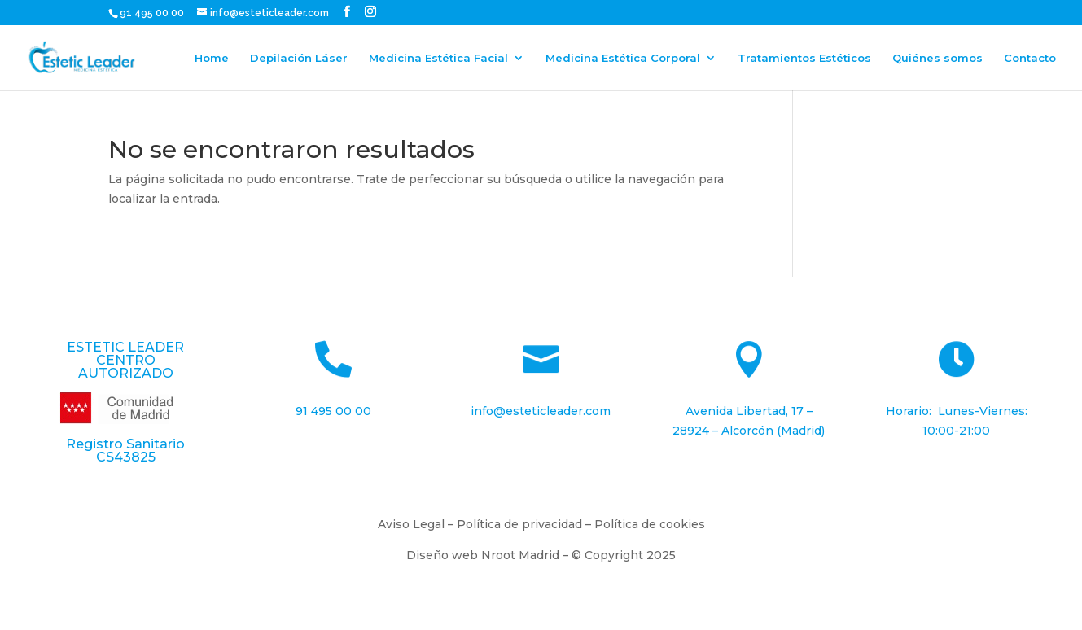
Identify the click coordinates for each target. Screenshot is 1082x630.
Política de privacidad (519, 524)
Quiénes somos (937, 58)
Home (212, 58)
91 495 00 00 (153, 13)
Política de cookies (649, 524)
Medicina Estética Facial (438, 58)
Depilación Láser (299, 58)
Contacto (1030, 58)
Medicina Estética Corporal (622, 58)
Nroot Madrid (520, 555)
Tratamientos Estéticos (804, 58)
